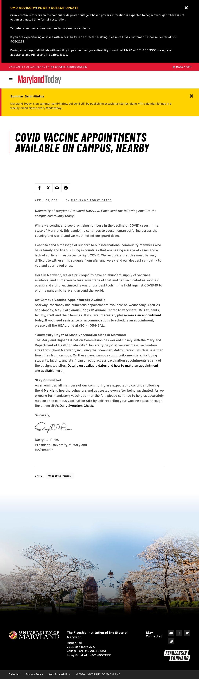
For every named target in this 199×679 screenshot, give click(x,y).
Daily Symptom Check (76, 406)
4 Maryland (49, 390)
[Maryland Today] (39, 79)
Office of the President (60, 475)
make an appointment (144, 315)
